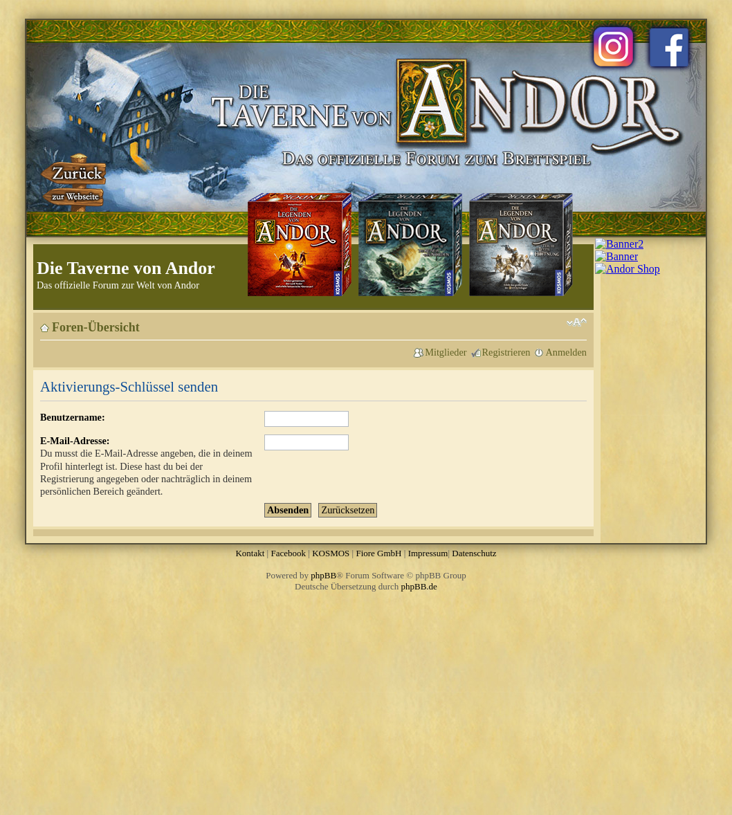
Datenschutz (474, 553)
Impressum (428, 553)
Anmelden (566, 352)
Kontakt (249, 553)
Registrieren (506, 352)
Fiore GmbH (378, 553)
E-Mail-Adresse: (75, 440)
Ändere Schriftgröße (577, 322)
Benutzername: (72, 417)
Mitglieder (445, 352)
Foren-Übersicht (96, 327)
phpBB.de (419, 586)
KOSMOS (330, 553)
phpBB (323, 575)
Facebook (288, 553)
